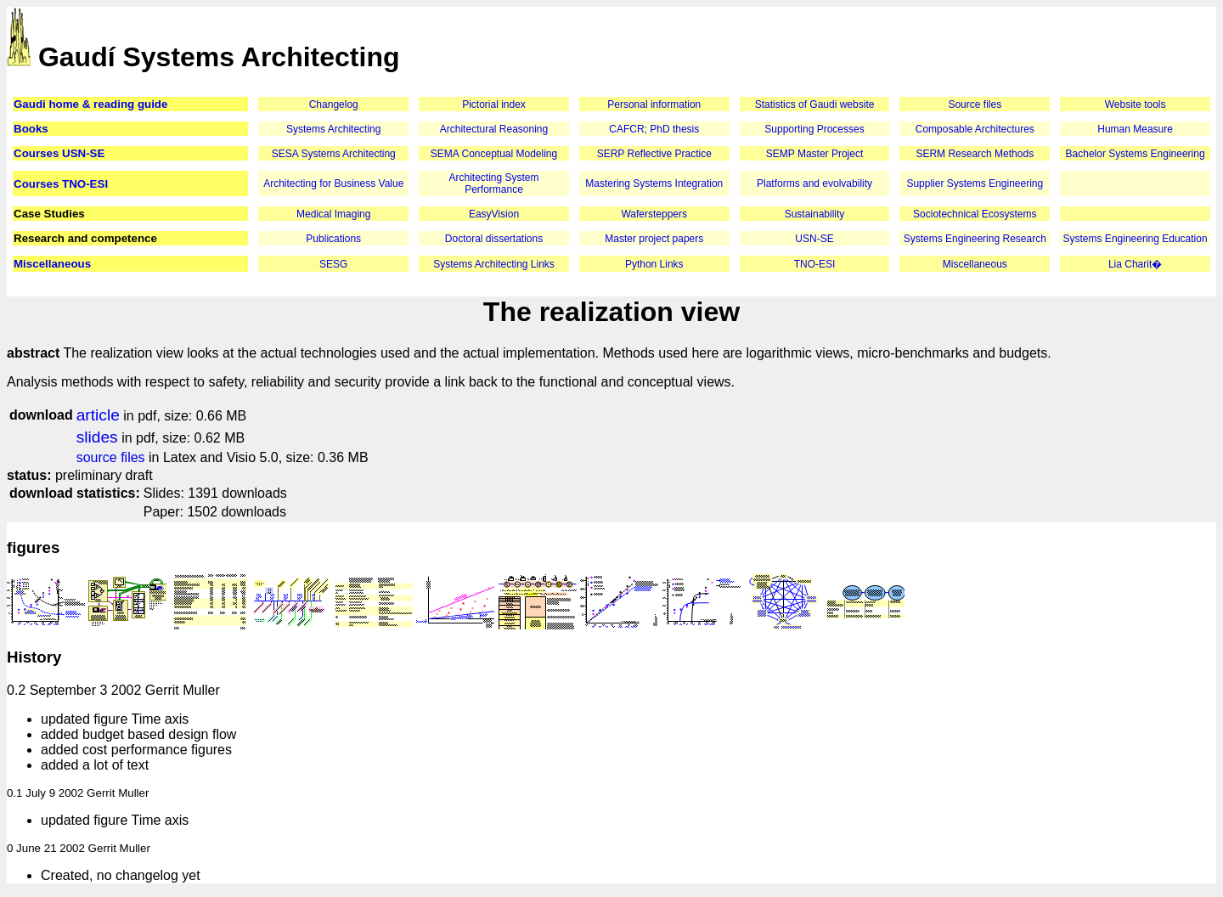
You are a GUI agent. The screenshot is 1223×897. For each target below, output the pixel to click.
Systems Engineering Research (975, 239)
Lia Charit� (1135, 264)
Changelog (333, 104)
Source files (974, 104)
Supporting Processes (814, 129)
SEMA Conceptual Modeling (494, 154)
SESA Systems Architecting (334, 154)
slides (97, 437)
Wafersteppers (654, 214)
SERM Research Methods (975, 154)
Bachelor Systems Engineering (1135, 154)
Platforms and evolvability (814, 183)
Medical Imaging (333, 214)
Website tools (1135, 104)
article (98, 415)
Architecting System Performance (493, 183)
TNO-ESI (815, 264)
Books (31, 128)
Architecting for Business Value (333, 183)
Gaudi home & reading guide (90, 104)
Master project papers (654, 239)
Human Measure (1135, 129)
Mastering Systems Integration (654, 183)
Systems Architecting (333, 129)
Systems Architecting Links (494, 264)
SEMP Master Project (814, 154)
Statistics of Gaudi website (815, 104)
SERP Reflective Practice (654, 154)
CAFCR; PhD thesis (654, 129)
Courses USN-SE (59, 153)
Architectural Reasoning (494, 129)
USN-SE (814, 239)
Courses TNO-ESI (61, 184)
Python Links (654, 264)
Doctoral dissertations (494, 239)
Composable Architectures (975, 129)
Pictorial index (494, 104)
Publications (333, 239)
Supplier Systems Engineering (974, 183)
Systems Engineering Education (1135, 239)
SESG (333, 264)
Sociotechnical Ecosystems (974, 214)
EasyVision (494, 214)
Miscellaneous (52, 263)
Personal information (654, 104)
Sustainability (815, 214)
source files (110, 457)
